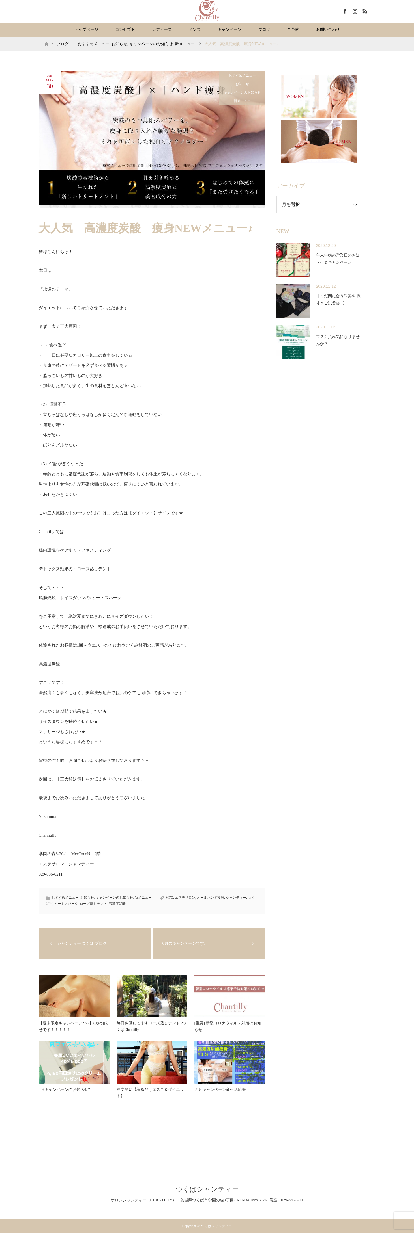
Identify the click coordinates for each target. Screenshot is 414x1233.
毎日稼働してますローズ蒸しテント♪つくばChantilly (151, 1026)
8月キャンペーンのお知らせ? (64, 1089)
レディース (162, 29)
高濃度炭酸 (117, 904)
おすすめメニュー (242, 75)
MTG (169, 898)
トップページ (86, 29)
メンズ (195, 29)
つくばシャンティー (207, 1189)
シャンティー (236, 898)
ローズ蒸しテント (93, 904)
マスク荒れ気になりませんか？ (338, 340)
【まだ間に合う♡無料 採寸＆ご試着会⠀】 (338, 299)
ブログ (264, 29)
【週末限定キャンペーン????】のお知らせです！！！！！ (74, 1026)
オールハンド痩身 (210, 898)
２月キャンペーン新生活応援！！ (224, 1089)
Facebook (344, 10)
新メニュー (242, 101)
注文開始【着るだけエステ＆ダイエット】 (150, 1092)
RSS (364, 10)
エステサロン (185, 898)
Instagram (354, 10)
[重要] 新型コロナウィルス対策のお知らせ (227, 1026)
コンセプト (125, 29)
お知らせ (242, 84)
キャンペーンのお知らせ (242, 92)
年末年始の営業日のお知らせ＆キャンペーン (338, 259)
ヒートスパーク (66, 904)
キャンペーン (229, 29)
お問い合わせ (328, 29)
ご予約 (293, 29)
